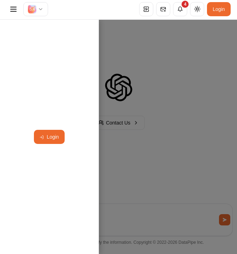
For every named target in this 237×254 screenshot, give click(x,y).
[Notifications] (180, 9)
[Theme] (197, 9)
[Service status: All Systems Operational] (146, 9)
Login (219, 9)
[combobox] (35, 9)
